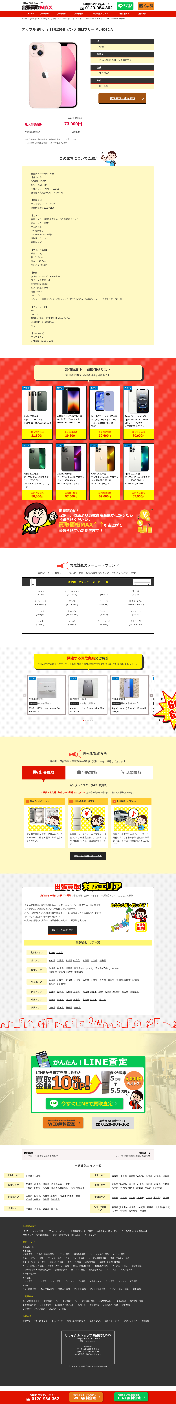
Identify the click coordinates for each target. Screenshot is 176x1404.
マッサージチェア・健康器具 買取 (37, 1288)
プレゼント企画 (40, 1339)
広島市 (93, 999)
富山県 (69, 980)
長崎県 (150, 1225)
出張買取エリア (29, 1323)
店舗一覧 (81, 1323)
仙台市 (76, 960)
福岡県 (115, 1225)
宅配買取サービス (70, 1319)
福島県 (103, 960)
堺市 (100, 992)
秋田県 (86, 960)
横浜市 (62, 972)
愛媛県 (69, 1007)
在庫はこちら (95, 1339)
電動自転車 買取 (101, 1284)
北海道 (52, 952)
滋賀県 (60, 992)
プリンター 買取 (54, 1276)
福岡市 (132, 1225)
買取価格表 (34, 19)
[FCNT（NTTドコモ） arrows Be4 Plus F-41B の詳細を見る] (46, 688)
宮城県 (69, 960)
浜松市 (135, 980)
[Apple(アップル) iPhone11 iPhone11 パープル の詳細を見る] (129, 688)
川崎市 (69, 972)
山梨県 (94, 980)
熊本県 (158, 1225)
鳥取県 (52, 999)
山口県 (102, 999)
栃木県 (60, 968)
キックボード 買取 (120, 1284)
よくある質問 (45, 1323)
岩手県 (60, 960)
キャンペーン (57, 1339)
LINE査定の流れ (105, 1319)
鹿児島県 (133, 1229)
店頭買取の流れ (88, 1319)
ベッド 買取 (42, 1299)
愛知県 (52, 984)
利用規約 (126, 1323)
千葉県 (98, 968)
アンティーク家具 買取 (128, 1299)
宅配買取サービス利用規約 (34, 1327)
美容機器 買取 (61, 1288)
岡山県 (69, 999)
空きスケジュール (112, 1339)
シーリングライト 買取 (99, 1272)
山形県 (94, 960)
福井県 (86, 980)
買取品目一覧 (28, 1265)
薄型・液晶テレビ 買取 (119, 1276)
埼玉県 (77, 968)
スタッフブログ (130, 1339)
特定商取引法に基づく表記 (82, 1249)
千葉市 (106, 968)
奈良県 (125, 992)
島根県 (60, 999)
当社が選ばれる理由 (31, 1319)
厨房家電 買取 (126, 1288)
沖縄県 (143, 1229)
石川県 (77, 980)
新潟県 (52, 980)
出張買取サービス (51, 1319)
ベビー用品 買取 (29, 1307)
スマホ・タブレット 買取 (33, 1276)
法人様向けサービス (57, 1327)
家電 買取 (27, 1269)
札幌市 (59, 952)
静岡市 (127, 980)
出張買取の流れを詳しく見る (88, 855)
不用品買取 (121, 1319)
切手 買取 (137, 1307)
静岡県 (119, 980)
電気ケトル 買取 (74, 1280)
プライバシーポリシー (57, 1249)
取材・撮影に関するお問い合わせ (67, 1253)
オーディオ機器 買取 (97, 1276)
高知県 (77, 1007)
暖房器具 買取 (80, 1272)
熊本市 (166, 1225)
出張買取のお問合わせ (64, 1323)
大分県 (115, 1229)
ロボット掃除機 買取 (81, 1284)
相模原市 (78, 972)
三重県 (52, 992)
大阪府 (86, 992)
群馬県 (69, 968)
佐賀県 (141, 1225)
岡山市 (76, 999)
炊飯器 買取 (90, 1280)
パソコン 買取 (119, 1272)
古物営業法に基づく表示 (107, 1249)
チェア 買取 (56, 1299)
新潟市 (59, 980)
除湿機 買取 (137, 1284)
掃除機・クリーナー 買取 (58, 1284)
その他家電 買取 (29, 1292)
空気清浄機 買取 (95, 1288)
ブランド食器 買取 (97, 1307)
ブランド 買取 (80, 1307)
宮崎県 (123, 1229)
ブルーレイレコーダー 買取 (34, 1280)
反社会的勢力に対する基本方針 (135, 1249)
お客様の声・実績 (110, 1323)
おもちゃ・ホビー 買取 (119, 1307)
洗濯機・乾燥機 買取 (45, 1272)
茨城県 (52, 968)
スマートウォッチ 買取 (75, 1276)
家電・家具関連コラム (76, 1339)
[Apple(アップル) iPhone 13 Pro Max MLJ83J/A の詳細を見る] (88, 688)
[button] (151, 695)
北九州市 (124, 1225)
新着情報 (26, 1339)
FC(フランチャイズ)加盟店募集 (36, 1253)
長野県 (103, 980)
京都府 (69, 992)
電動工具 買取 (64, 1307)
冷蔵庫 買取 (27, 1272)
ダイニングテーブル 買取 (75, 1299)
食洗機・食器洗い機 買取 (109, 1280)
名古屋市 (60, 984)
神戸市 (116, 992)
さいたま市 (87, 968)
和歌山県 (134, 992)
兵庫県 (108, 992)
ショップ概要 (38, 1249)
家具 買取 (27, 1296)
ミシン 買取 (111, 1288)
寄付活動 (145, 1339)
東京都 (115, 968)
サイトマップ (90, 1253)
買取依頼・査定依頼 (122, 98)
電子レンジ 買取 (56, 1280)
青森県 (52, 960)
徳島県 (52, 1007)
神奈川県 (53, 972)
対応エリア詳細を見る (62, 930)
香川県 (60, 1007)
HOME (31, 14)
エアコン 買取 (64, 1272)
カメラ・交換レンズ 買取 (33, 1284)
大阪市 (93, 992)
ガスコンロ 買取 (78, 1288)
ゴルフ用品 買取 (47, 1307)
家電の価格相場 (50, 19)
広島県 (86, 999)
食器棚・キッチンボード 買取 (102, 1299)
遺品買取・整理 (136, 1319)
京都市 (76, 992)
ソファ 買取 (27, 1299)
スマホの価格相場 (67, 19)
